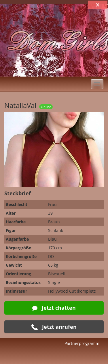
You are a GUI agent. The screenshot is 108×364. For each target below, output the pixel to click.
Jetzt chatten (54, 307)
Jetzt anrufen (54, 326)
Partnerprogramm (82, 343)
